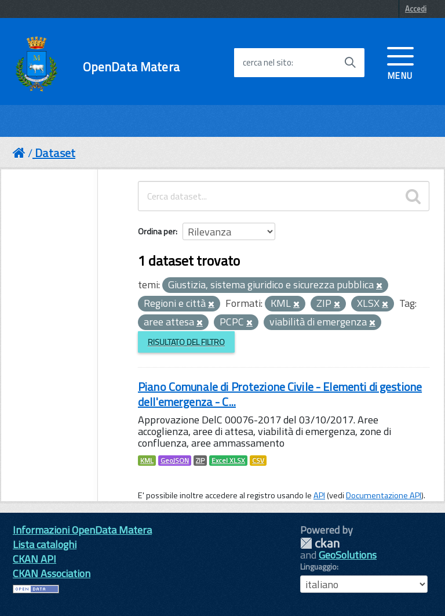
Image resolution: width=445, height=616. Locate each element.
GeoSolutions (348, 555)
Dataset (55, 153)
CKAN (320, 543)
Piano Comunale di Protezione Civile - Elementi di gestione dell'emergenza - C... (280, 394)
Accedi (415, 9)
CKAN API (34, 559)
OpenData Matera (131, 67)
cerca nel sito (267, 62)
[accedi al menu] (400, 62)
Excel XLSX (228, 460)
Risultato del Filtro (186, 342)
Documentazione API (383, 495)
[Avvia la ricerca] (349, 62)
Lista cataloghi (44, 544)
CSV (258, 460)
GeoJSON (175, 460)
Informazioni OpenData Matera (82, 530)
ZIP (200, 460)
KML (147, 460)
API (319, 495)
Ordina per (157, 231)
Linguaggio (318, 566)
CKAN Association (51, 573)
